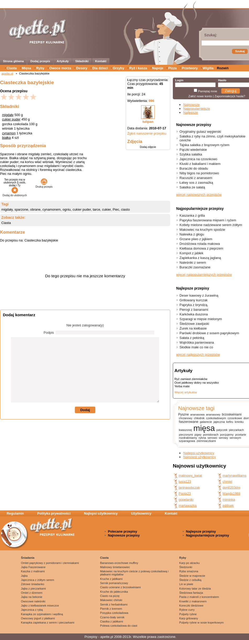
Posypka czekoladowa (114, 612)
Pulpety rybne (188, 614)
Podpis (49, 333)
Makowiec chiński (111, 600)
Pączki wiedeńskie (193, 150)
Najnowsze (191, 105)
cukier (106, 209)
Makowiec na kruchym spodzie (202, 230)
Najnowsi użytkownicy (199, 457)
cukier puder (11, 119)
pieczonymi (186, 434)
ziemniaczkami (206, 440)
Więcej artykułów (185, 392)
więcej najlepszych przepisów (198, 354)
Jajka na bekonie (31, 596)
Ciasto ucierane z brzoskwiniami (120, 587)
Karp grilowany (188, 618)
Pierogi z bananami (194, 310)
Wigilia (208, 68)
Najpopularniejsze (196, 109)
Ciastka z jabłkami (111, 621)
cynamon (9, 133)
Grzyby (118, 68)
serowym (235, 437)
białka (6, 138)
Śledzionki (185, 567)
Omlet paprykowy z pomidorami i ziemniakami (50, 562)
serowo (212, 437)
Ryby (40, 68)
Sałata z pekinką (192, 338)
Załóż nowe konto (200, 96)
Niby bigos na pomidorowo (199, 173)
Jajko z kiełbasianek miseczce (40, 605)
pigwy (198, 434)
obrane (35, 209)
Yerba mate (182, 386)
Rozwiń (223, 68)
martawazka (188, 506)
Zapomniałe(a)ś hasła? (229, 96)
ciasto (125, 209)
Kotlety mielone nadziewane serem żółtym (211, 225)
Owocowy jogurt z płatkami (38, 618)
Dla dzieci (100, 68)
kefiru (229, 421)
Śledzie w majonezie (192, 575)
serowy (223, 437)
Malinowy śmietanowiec (115, 567)
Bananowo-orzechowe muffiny (119, 562)
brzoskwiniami (231, 414)
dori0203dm (231, 487)
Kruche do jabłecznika (114, 591)
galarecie (206, 421)
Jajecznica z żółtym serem (37, 579)
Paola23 (185, 493)
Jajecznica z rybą (32, 609)
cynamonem (51, 209)
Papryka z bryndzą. (194, 305)
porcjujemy (227, 434)
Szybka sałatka (191, 154)
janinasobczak (189, 487)
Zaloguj (230, 91)
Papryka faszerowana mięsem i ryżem (208, 220)
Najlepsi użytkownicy (198, 453)
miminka (229, 499)
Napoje (157, 68)
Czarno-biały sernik (112, 617)
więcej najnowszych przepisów (199, 195)
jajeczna (219, 421)
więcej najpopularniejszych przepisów (204, 274)
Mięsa (26, 68)
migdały (8, 115)
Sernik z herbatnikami (114, 604)
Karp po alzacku (189, 562)
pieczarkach (236, 429)
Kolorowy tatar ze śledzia (195, 588)
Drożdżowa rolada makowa (200, 244)
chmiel (227, 481)
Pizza (172, 68)
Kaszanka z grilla (192, 215)
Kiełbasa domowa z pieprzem (201, 248)
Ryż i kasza (138, 68)
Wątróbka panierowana (197, 342)
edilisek (228, 506)
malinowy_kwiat (190, 475)
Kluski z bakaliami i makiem (200, 164)
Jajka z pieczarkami (33, 588)
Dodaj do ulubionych (15, 194)
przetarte (240, 434)
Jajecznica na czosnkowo (198, 159)
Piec (116, 209)
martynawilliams (234, 475)
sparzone (21, 209)
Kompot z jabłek (191, 253)
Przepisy (91, 637)
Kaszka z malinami (33, 571)
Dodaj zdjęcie (148, 147)
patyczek (221, 429)
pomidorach (210, 434)
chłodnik (199, 418)
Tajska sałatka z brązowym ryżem (205, 145)
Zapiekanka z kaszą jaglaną (200, 258)
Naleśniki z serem (193, 262)
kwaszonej (185, 429)
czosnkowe (235, 418)
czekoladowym (216, 418)
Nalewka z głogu (192, 234)
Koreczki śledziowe (191, 605)
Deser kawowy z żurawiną (199, 295)
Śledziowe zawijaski (194, 324)
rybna (202, 437)
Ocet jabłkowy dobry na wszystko (196, 382)
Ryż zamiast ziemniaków (190, 378)
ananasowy (213, 414)
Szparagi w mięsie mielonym (201, 319)
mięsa (204, 428)
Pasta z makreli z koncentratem (199, 596)
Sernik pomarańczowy (114, 583)
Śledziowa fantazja (191, 592)
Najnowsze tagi (196, 408)
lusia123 (185, 481)
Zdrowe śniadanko (32, 584)
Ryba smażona (188, 571)
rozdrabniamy (188, 437)
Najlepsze (190, 112)
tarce (96, 209)
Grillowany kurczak (194, 300)
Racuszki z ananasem (196, 178)
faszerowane (188, 422)
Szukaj (240, 51)
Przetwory (190, 68)
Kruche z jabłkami (111, 578)
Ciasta (12, 68)
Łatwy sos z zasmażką (196, 182)
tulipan (147, 122)
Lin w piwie (186, 584)
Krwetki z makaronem (193, 601)
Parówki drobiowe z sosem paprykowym (209, 333)
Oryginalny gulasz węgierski (200, 132)
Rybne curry (187, 609)
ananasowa (197, 414)
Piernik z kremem (111, 608)
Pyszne (183, 414)
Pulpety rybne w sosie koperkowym (201, 622)
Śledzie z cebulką (190, 579)
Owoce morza (60, 68)
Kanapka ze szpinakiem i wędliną (42, 614)
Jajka (24, 575)
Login (179, 80)
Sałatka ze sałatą (192, 187)
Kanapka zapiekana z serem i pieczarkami (47, 622)
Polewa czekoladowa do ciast (118, 625)
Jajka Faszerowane (33, 567)
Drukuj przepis (44, 185)
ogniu (67, 209)
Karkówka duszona (194, 314)
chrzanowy (185, 418)
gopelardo (186, 499)
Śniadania (27, 557)
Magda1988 (231, 493)
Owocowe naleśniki (33, 601)
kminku (239, 421)
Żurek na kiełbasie (193, 328)
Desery (81, 68)
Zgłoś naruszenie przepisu (146, 133)
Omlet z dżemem (31, 592)
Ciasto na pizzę (109, 595)
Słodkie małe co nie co (196, 347)
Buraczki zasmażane (195, 267)
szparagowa (187, 440)
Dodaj (85, 410)
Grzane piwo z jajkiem (196, 239)
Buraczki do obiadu (194, 168)
